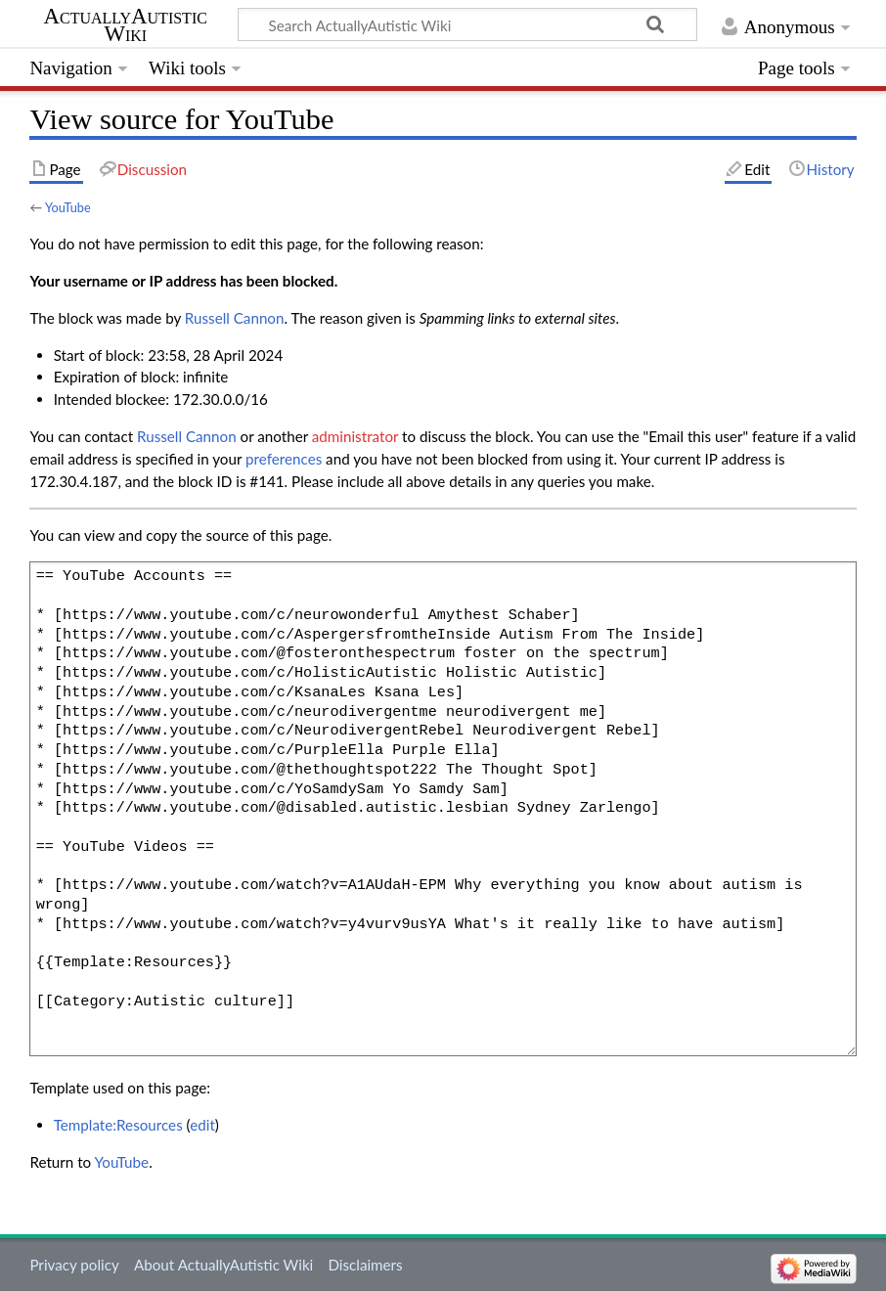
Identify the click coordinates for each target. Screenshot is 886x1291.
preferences (283, 458)
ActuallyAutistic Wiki (125, 25)
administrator (355, 436)
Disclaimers (365, 1264)
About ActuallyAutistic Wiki (223, 1264)
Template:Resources (118, 1125)
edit (202, 1125)
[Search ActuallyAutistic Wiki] (467, 24)
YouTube (68, 207)
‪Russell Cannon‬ (235, 318)
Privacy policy (73, 1264)
